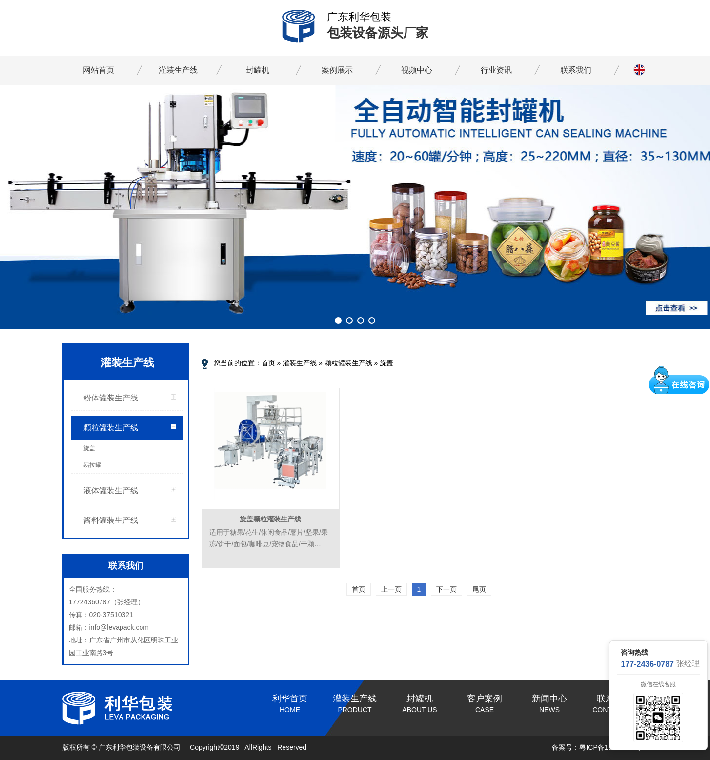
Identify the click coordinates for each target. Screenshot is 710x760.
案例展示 (337, 70)
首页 (268, 363)
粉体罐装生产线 (110, 398)
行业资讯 (496, 70)
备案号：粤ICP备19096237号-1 (600, 747)
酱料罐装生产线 (110, 520)
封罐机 (257, 70)
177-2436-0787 (647, 664)
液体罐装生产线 (110, 490)
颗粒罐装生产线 (110, 427)
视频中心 (416, 70)
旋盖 (89, 448)
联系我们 (575, 70)
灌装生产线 (178, 70)
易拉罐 (92, 464)
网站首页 (98, 70)
